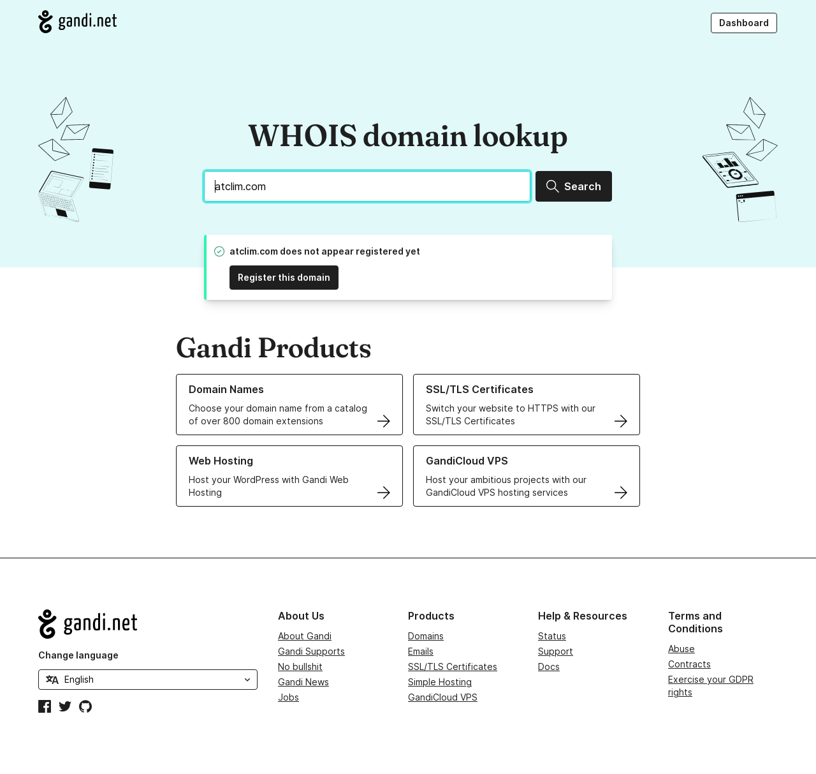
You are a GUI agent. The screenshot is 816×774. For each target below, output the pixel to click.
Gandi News (303, 681)
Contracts (689, 664)
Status (552, 635)
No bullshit (300, 666)
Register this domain (284, 277)
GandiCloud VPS (442, 697)
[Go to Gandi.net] (77, 21)
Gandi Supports (311, 651)
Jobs (288, 697)
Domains (426, 635)
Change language (78, 655)
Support (555, 651)
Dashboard (744, 22)
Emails (420, 651)
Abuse (681, 648)
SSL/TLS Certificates (452, 666)
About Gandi (305, 635)
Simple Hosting (440, 681)
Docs (549, 666)
